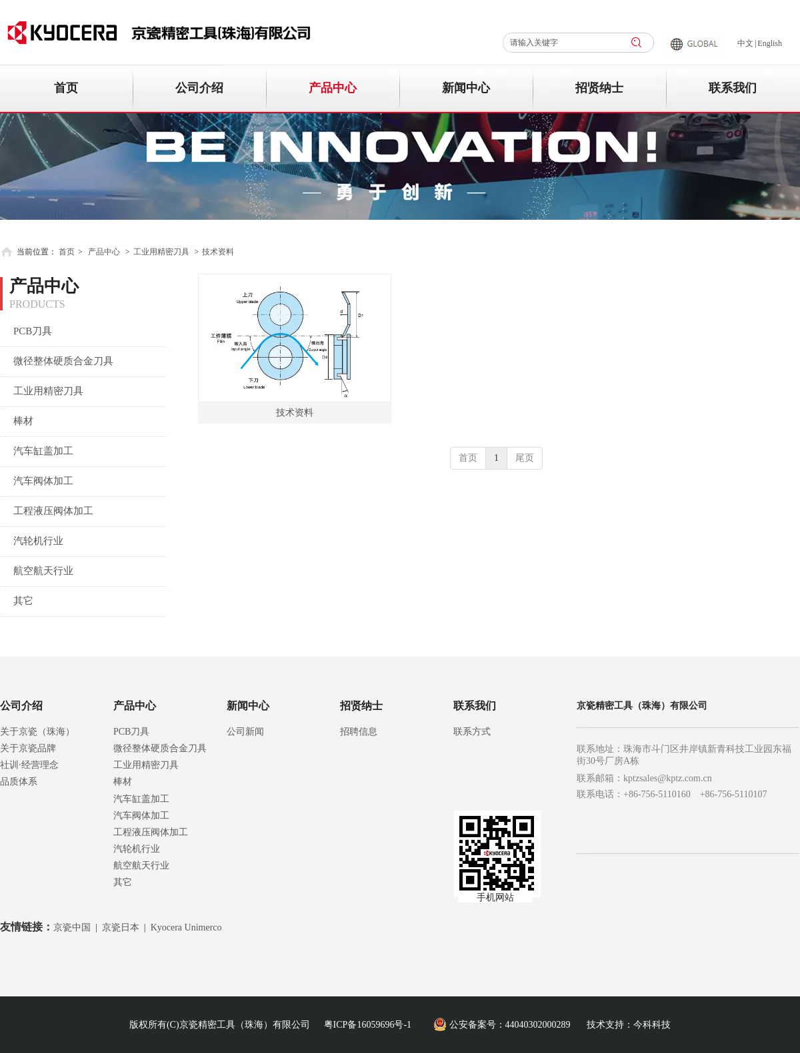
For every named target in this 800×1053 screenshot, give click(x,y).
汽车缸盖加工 (141, 799)
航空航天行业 (141, 866)
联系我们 (474, 705)
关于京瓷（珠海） (37, 732)
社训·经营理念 (29, 765)
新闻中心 (248, 705)
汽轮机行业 (136, 849)
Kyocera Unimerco (186, 927)
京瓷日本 (120, 927)
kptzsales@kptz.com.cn (667, 778)
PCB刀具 (131, 732)
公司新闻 (245, 732)
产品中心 (104, 251)
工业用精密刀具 (161, 251)
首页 (67, 251)
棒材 (122, 782)
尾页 (524, 458)
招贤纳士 (361, 705)
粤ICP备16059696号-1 (367, 1025)
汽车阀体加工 (141, 816)
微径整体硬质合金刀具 (160, 748)
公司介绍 (21, 705)
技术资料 (218, 251)
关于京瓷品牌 (28, 748)
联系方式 (472, 732)
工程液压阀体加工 (150, 832)
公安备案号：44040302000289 (510, 1025)
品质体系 (18, 782)
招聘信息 (358, 732)
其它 (122, 882)
